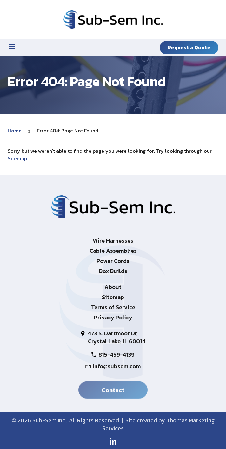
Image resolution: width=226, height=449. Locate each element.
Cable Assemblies (113, 250)
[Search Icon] (113, 46)
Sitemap (17, 158)
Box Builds (113, 271)
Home (15, 130)
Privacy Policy (113, 317)
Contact (113, 391)
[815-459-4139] (62, 46)
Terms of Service (113, 307)
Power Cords (113, 261)
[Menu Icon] (12, 46)
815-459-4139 (116, 354)
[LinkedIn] (113, 441)
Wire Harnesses (113, 240)
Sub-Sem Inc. (49, 420)
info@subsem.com (116, 366)
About (113, 287)
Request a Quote (189, 47)
